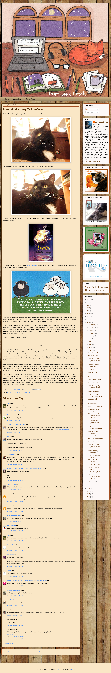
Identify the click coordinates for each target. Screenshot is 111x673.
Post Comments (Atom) (45, 657)
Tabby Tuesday (92, 369)
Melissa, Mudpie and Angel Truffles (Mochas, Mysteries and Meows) (27, 580)
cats (11, 392)
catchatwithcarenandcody (62, 430)
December (92, 324)
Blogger (73, 669)
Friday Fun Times (93, 382)
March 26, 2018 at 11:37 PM (15, 605)
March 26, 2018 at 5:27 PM (15, 576)
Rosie (106, 287)
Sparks (25, 392)
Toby (28, 392)
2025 (88, 302)
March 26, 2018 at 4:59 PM (15, 566)
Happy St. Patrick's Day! (95, 406)
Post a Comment (10, 643)
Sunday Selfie (92, 403)
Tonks (99, 290)
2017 (88, 488)
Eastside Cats (11, 545)
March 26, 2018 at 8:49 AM (15, 432)
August (91, 336)
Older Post (75, 652)
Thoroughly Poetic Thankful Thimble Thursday (94, 360)
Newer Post (7, 652)
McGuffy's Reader (32, 265)
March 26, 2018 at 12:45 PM (15, 511)
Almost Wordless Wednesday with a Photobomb (94, 422)
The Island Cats (11, 415)
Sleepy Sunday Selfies (94, 464)
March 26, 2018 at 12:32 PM (15, 490)
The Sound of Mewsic (94, 379)
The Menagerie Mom (101, 122)
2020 (88, 316)
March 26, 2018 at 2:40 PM (15, 541)
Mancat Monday (17, 392)
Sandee (9, 437)
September (92, 333)
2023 (88, 308)
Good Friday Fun (93, 355)
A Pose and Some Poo (94, 436)
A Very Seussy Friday (94, 472)
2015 (88, 494)
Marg (8, 403)
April (90, 347)
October (91, 330)
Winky (103, 290)
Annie (10, 327)
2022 (88, 311)
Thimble (89, 290)
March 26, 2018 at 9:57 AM (15, 450)
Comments (90, 112)
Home (7, 99)
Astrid (88, 287)
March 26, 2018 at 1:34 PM (14, 521)
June (90, 341)
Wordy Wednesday (93, 391)
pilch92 (9, 494)
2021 (88, 313)
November (92, 327)
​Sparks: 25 (10, 634)
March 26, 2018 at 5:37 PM (15, 586)
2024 (88, 305)
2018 (88, 322)
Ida (8, 610)
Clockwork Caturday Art (95, 438)
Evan (100, 287)
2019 (88, 319)
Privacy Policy (30, 99)
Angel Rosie (17, 99)
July (90, 339)
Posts (88, 109)
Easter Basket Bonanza (95, 353)
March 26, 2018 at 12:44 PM (15, 502)
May (90, 344)
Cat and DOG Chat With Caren (16, 425)
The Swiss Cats (11, 525)
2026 (88, 299)
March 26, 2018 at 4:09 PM (15, 550)
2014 (88, 497)
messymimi (10, 555)
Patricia (9, 571)
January (91, 485)
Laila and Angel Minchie (14, 590)
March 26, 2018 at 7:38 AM (15, 420)
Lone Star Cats (11, 600)
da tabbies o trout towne (14, 516)
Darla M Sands (11, 484)
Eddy (94, 287)
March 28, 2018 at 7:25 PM (15, 639)
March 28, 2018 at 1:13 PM (14, 615)
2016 (88, 491)
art (8, 392)
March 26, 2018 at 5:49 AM (15, 411)
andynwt (60, 669)
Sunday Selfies (92, 377)
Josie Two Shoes (11, 455)
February (91, 482)
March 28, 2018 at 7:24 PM (15, 625)
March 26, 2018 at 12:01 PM (15, 480)
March (91, 350)
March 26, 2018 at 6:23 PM (15, 596)
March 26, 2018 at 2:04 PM (15, 531)
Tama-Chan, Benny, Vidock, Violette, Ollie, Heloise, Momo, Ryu (25, 468)
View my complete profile (92, 161)
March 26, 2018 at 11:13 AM (15, 464)
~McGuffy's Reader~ (18, 636)
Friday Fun (91, 441)
